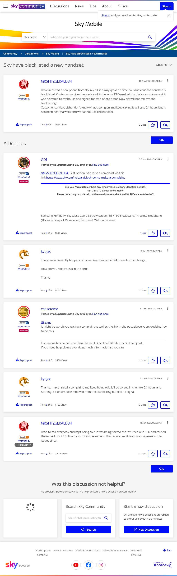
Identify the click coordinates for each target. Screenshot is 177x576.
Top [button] (169, 550)
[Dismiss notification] (169, 15)
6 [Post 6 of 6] (46, 453)
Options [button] (161, 64)
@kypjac (46, 322)
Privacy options (43, 550)
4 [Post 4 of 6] (46, 360)
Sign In (166, 6)
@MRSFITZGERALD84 (54, 173)
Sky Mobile (88, 23)
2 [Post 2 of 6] (46, 233)
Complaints (136, 550)
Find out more (100, 164)
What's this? (24, 99)
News (79, 6)
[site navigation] (5, 6)
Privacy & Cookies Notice (88, 550)
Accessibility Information (115, 550)
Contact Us (42, 555)
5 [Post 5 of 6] (46, 404)
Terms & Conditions (63, 550)
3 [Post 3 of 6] (46, 290)
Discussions (59, 6)
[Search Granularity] (35, 37)
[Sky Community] (28, 6)
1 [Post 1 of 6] (46, 124)
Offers (123, 6)
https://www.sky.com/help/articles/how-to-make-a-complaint (85, 177)
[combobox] (96, 37)
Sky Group (136, 555)
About (107, 6)
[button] (167, 80)
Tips (93, 6)
